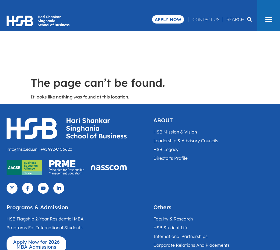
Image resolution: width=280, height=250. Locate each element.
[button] (268, 19)
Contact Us (205, 19)
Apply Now (168, 19)
